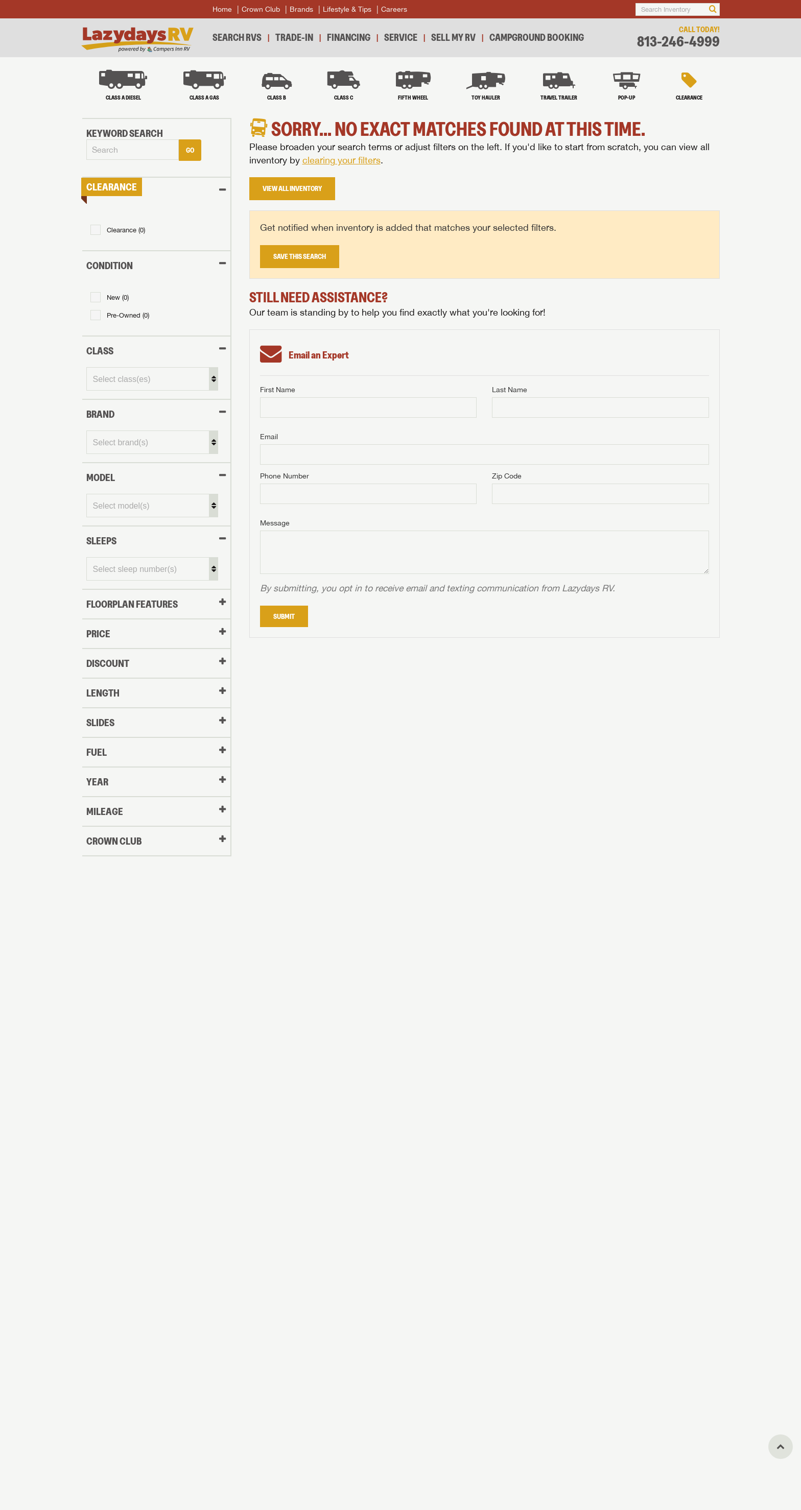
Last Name (509, 389)
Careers (394, 9)
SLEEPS (100, 540)
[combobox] (131, 149)
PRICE (97, 633)
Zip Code (507, 476)
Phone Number (284, 476)
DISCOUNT (106, 663)
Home (222, 9)
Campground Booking (536, 37)
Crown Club (261, 9)
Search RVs (237, 37)
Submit (284, 616)
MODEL (99, 477)
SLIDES (99, 722)
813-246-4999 (678, 42)
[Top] (780, 1446)
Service (400, 37)
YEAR (96, 781)
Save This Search (299, 256)
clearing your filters (341, 160)
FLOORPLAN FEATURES (131, 603)
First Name (277, 389)
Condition (108, 265)
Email (269, 436)
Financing (348, 37)
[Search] (713, 9)
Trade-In (294, 37)
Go (189, 149)
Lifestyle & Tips (347, 9)
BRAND (99, 414)
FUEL (95, 752)
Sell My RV (453, 37)
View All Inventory (292, 188)
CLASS (98, 350)
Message (275, 522)
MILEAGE (103, 811)
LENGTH (102, 692)
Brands (301, 9)
